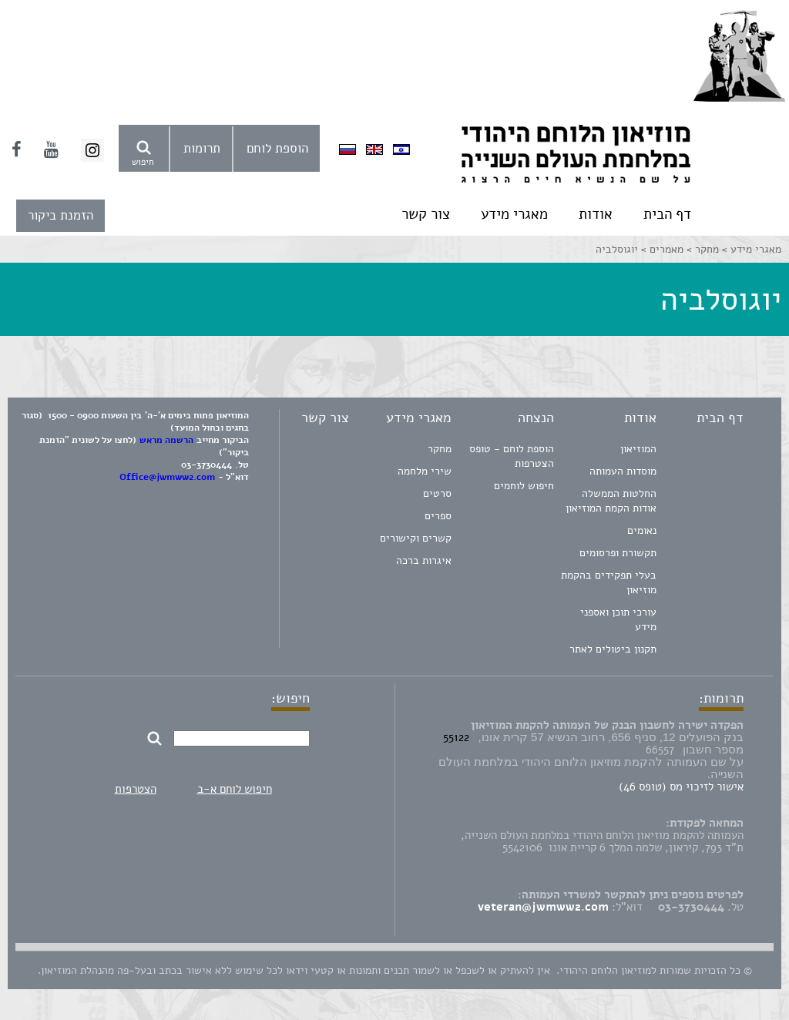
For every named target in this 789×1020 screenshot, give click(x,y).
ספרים (438, 515)
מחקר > (701, 249)
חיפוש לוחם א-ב (234, 789)
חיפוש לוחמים (524, 485)
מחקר (440, 448)
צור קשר (425, 214)
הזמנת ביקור (60, 215)
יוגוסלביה (617, 249)
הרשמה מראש (166, 440)
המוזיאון (638, 448)
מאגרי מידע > (750, 249)
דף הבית (667, 214)
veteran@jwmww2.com (543, 906)
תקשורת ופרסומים (617, 552)
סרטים (437, 493)
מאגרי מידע (514, 214)
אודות (596, 214)
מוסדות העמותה (622, 471)
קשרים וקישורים (416, 538)
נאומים (641, 530)
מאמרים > (660, 249)
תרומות (201, 148)
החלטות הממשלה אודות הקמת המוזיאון (611, 500)
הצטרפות (135, 789)
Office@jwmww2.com (167, 477)
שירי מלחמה (425, 471)
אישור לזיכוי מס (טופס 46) (681, 786)
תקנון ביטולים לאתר (612, 649)
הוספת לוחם (277, 148)
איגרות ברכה (424, 560)
